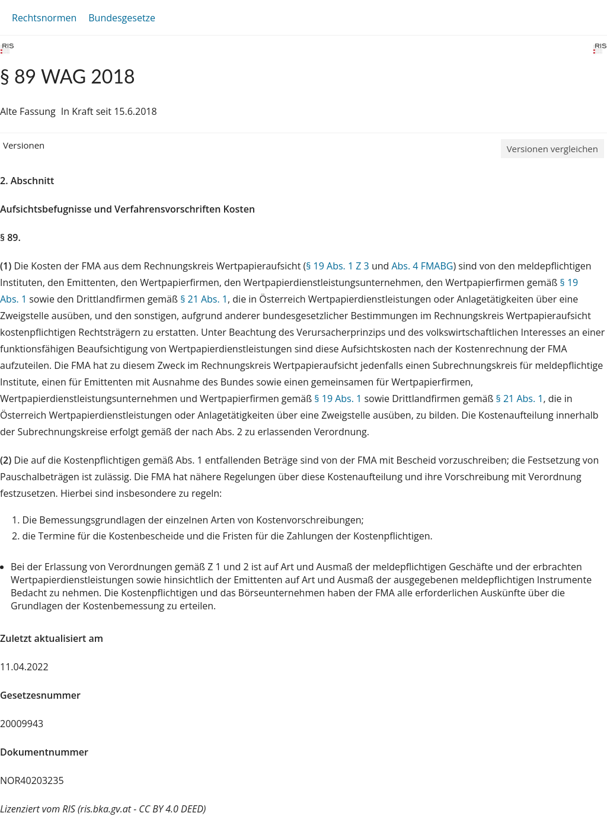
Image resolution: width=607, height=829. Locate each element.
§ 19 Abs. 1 (338, 398)
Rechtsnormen (44, 17)
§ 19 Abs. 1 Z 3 (337, 265)
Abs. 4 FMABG (422, 265)
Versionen (23, 145)
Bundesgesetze (121, 17)
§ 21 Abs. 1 (204, 299)
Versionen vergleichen (552, 149)
